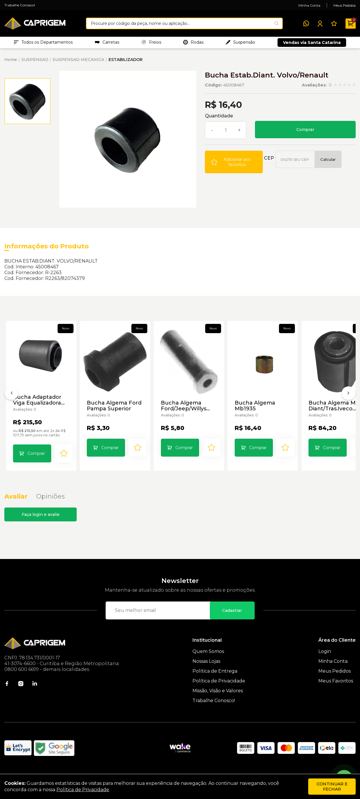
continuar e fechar (332, 786)
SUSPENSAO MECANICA (78, 62)
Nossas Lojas (206, 672)
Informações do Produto (46, 249)
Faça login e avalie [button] (41, 525)
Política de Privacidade (218, 692)
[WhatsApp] (306, 23)
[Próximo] (348, 401)
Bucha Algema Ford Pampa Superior (118, 412)
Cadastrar (232, 621)
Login (324, 662)
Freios (151, 43)
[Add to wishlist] (234, 165)
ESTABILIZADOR (126, 62)
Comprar (305, 132)
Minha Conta (309, 5)
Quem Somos (208, 662)
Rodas (193, 43)
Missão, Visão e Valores (217, 702)
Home (10, 62)
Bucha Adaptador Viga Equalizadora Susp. (38, 406)
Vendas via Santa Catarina (312, 44)
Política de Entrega (214, 682)
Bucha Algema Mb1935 (265, 412)
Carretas (107, 43)
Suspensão (240, 43)
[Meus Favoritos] (334, 23)
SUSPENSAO (34, 62)
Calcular (328, 162)
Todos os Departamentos (43, 43)
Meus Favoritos (335, 692)
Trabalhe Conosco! (19, 5)
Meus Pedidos (344, 5)
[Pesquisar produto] (276, 23)
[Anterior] (11, 401)
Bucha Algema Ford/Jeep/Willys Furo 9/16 (191, 412)
